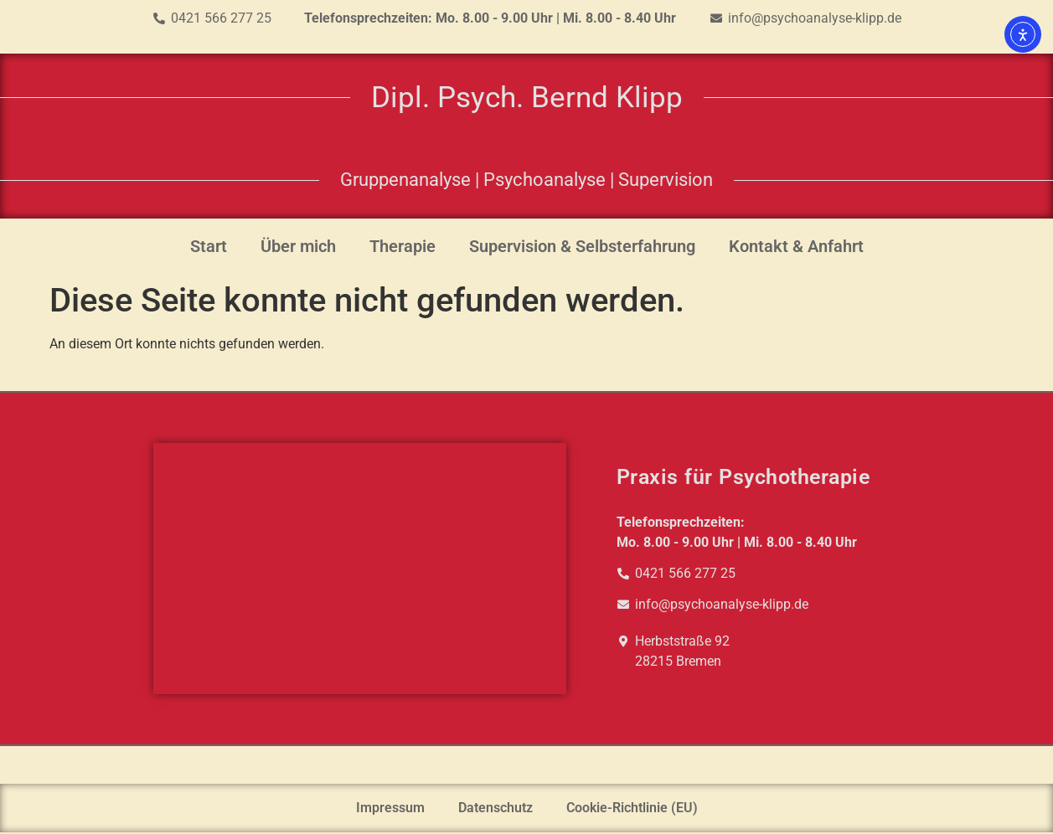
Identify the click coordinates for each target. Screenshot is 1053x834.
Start (208, 246)
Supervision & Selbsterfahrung (582, 246)
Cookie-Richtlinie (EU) (632, 808)
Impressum (390, 808)
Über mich (298, 246)
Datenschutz (495, 808)
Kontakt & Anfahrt (796, 246)
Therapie (402, 246)
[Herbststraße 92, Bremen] (359, 568)
